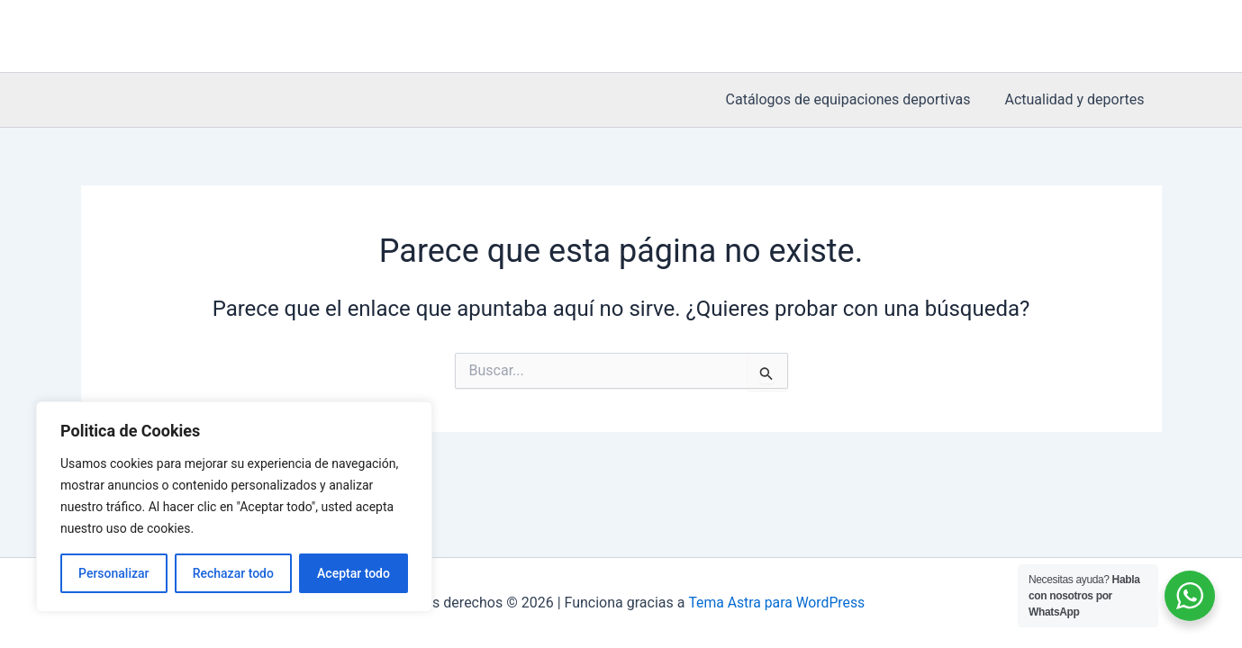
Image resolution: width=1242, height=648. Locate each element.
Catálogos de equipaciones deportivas (856, 99)
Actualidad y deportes (1077, 99)
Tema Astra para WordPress (776, 602)
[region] (234, 506)
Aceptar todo (353, 573)
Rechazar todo (233, 573)
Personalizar (113, 573)
